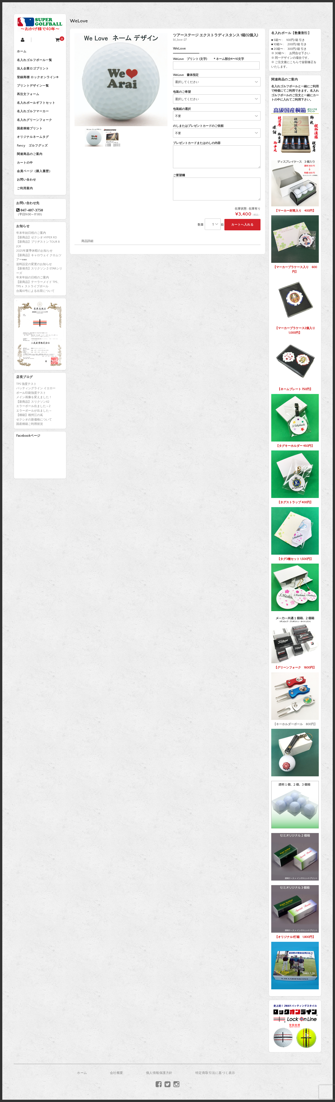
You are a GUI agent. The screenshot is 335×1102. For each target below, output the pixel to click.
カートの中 (27, 176)
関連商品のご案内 (31, 167)
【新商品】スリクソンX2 (32, 419)
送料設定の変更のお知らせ (34, 282)
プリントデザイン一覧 (35, 90)
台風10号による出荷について (35, 308)
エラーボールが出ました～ (34, 428)
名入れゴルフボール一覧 (36, 61)
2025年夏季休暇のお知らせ (34, 268)
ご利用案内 (27, 205)
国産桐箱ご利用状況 (29, 442)
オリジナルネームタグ (35, 147)
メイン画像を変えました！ (34, 415)
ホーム (23, 51)
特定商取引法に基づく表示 (215, 1073)
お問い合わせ (28, 195)
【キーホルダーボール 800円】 (295, 698)
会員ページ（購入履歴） (36, 186)
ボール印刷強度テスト (31, 410)
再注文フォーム (30, 99)
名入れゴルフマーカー (35, 119)
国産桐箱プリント (31, 138)
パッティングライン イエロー (36, 406)
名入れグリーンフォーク (36, 128)
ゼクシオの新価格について (34, 437)
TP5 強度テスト (26, 401)
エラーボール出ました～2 (33, 424)
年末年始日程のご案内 (31, 250)
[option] (121, 79)
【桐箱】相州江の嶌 (29, 433)
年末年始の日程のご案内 (32, 295)
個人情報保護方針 (159, 1073)
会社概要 (116, 1073)
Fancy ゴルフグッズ (34, 157)
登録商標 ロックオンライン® (39, 80)
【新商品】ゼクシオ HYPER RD (36, 255)
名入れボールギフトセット (38, 109)
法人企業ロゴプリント (35, 71)
